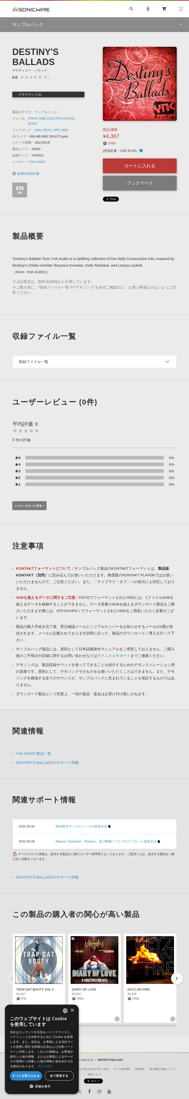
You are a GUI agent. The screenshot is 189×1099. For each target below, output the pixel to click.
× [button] (72, 1010)
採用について (95, 1074)
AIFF (56, 130)
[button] (177, 978)
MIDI (65, 130)
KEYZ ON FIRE (138, 989)
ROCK (32, 123)
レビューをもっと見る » (29, 505)
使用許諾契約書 (25, 173)
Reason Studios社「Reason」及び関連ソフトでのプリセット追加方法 (106, 841)
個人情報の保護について (162, 1069)
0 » (47, 77)
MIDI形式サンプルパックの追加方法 (81, 826)
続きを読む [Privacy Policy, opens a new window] (45, 1066)
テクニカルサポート (113, 655)
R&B (42, 118)
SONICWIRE (31, 9)
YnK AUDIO (37, 162)
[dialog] (42, 1049)
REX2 (47, 130)
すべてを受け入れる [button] (26, 1076)
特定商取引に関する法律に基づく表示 (89, 1069)
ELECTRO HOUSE (61, 118)
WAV (38, 130)
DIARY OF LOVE (84, 989)
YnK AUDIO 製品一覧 (33, 753)
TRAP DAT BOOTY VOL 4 (35, 989)
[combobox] (65, 1010)
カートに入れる (139, 165)
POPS (32, 118)
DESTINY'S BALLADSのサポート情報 (47, 762)
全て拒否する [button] (59, 1076)
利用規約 (139, 1069)
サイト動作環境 (122, 1069)
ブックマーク (139, 183)
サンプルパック (46, 112)
